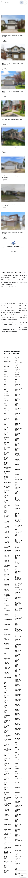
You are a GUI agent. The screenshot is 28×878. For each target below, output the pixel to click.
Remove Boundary (21, 872)
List (23, 875)
